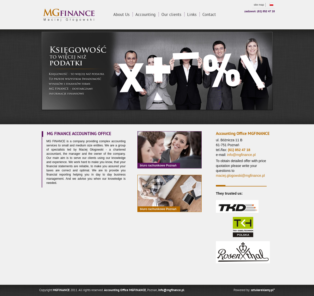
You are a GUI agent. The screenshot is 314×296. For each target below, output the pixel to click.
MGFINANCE (61, 290)
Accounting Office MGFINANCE (125, 290)
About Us (121, 15)
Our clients (171, 15)
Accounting (145, 15)
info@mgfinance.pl (241, 155)
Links (191, 15)
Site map (259, 4)
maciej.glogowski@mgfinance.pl (240, 176)
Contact (209, 15)
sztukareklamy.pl (263, 290)
